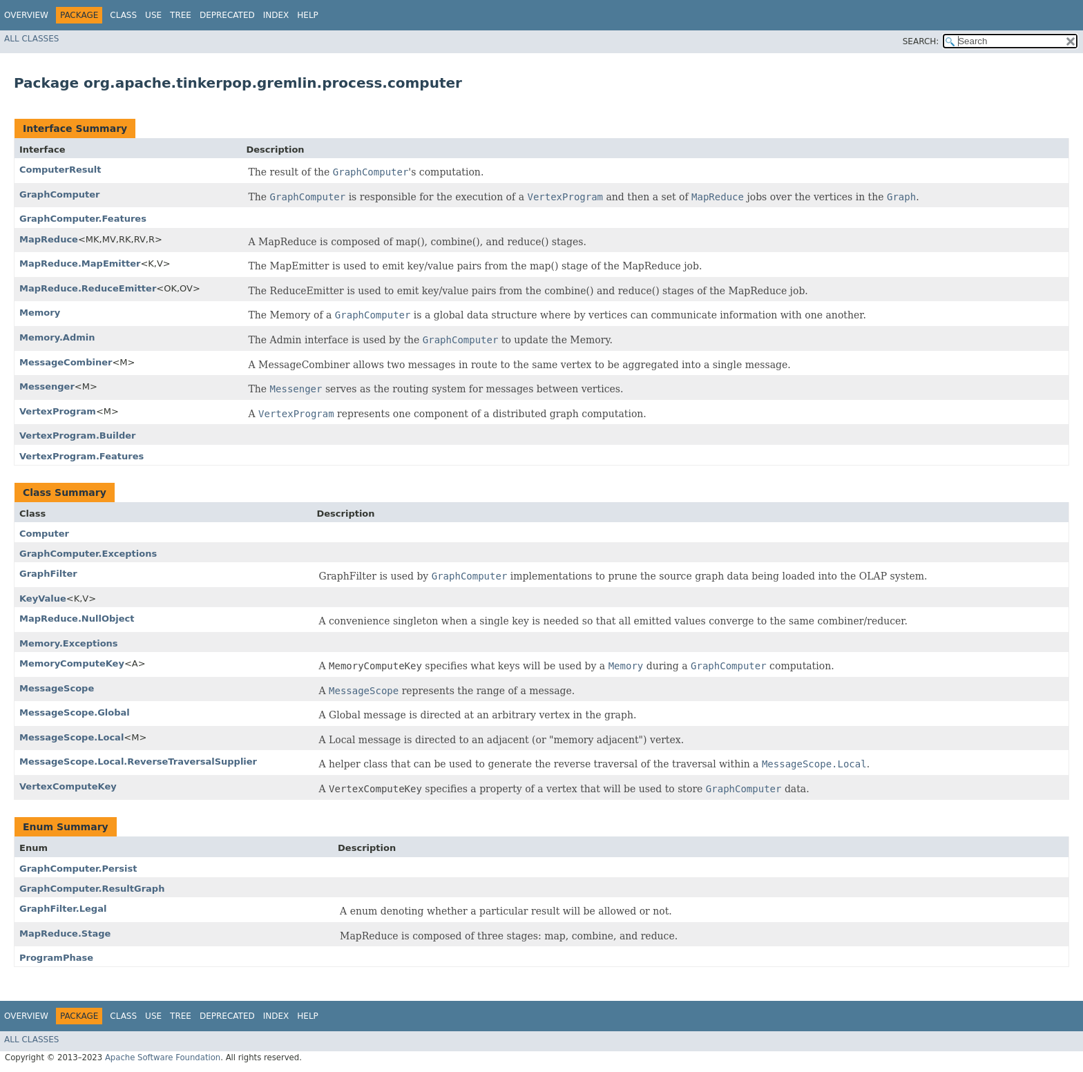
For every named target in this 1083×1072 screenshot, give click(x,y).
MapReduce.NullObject (76, 618)
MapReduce (48, 239)
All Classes (31, 39)
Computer (44, 533)
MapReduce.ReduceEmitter (87, 288)
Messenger (47, 386)
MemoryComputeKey (71, 663)
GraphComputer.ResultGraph (91, 888)
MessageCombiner (65, 362)
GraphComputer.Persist (78, 868)
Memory (39, 312)
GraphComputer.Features (82, 218)
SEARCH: (921, 41)
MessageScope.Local (71, 737)
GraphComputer (59, 194)
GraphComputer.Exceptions (88, 553)
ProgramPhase (56, 958)
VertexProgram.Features (81, 456)
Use (153, 15)
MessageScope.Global (74, 712)
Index (276, 15)
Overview (26, 15)
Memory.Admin (57, 337)
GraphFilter (48, 573)
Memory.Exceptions (68, 643)
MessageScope (56, 688)
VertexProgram (57, 411)
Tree (180, 15)
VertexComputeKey (68, 786)
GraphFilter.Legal (62, 908)
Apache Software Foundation (162, 1057)
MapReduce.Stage (65, 933)
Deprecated (227, 15)
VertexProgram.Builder (77, 435)
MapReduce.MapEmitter (79, 263)
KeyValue (42, 598)
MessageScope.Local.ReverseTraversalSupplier (138, 761)
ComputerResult (60, 169)
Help (307, 15)
